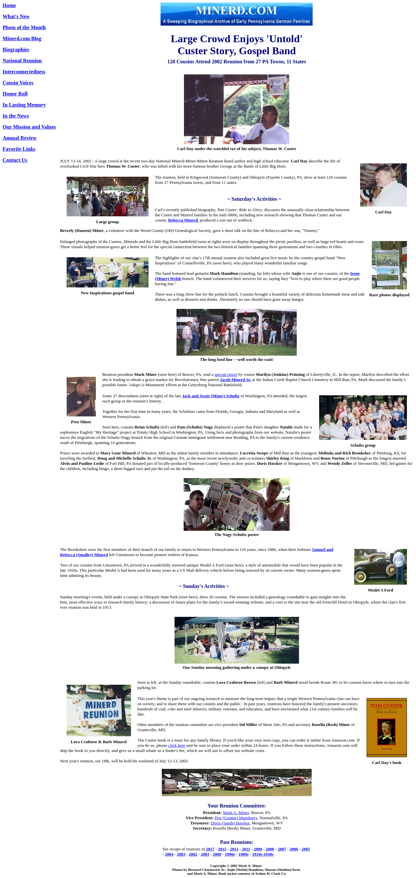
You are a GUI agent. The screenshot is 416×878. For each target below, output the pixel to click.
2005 (306, 848)
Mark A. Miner (236, 812)
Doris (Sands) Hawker (230, 823)
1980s (244, 854)
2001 (205, 854)
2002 (193, 854)
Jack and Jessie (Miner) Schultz (211, 395)
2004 (169, 854)
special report (225, 374)
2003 (181, 854)
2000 (217, 854)
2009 (258, 848)
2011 (246, 848)
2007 (282, 848)
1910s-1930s (262, 854)
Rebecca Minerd (183, 220)
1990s (230, 854)
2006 (294, 848)
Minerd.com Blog (22, 38)
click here (176, 745)
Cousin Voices (18, 82)
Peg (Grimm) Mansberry (236, 817)
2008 (270, 848)
